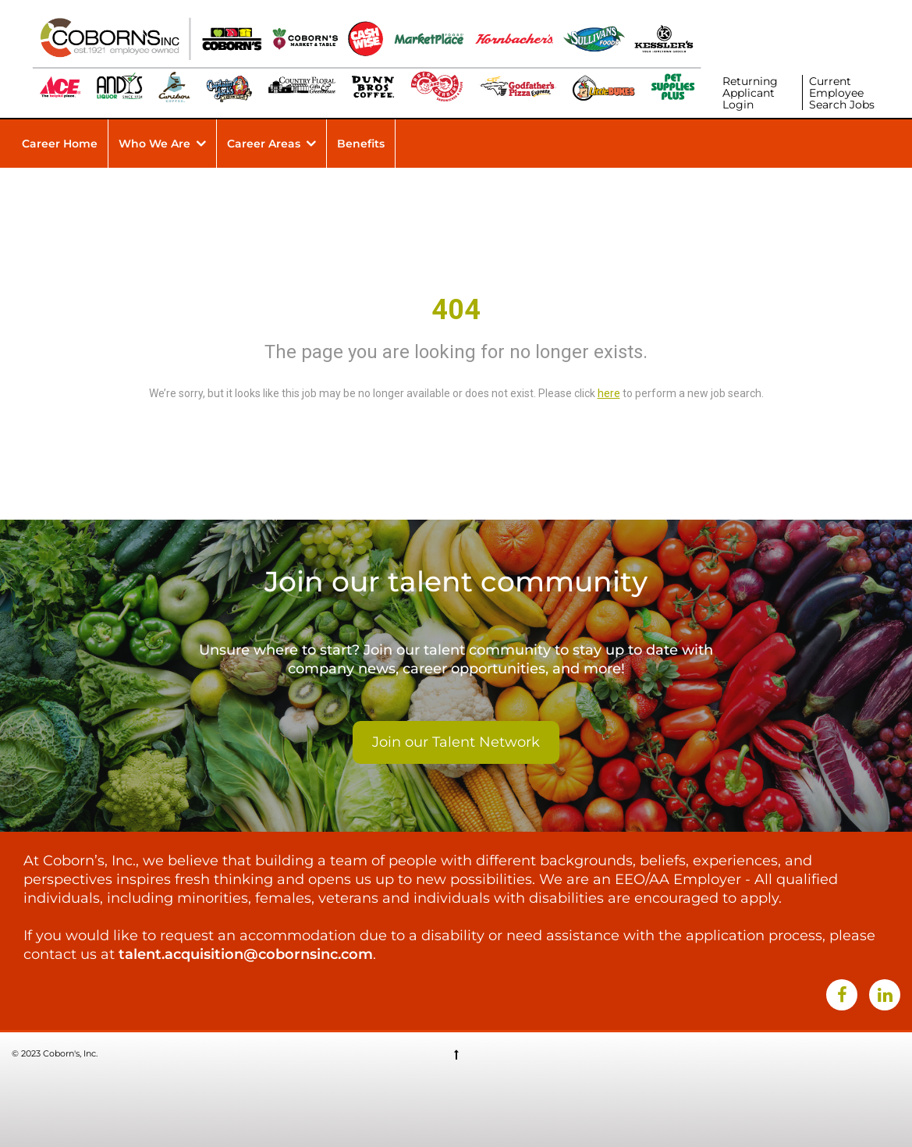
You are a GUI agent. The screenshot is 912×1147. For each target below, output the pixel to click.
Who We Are (154, 144)
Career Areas (263, 144)
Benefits (361, 144)
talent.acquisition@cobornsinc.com (246, 954)
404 (456, 309)
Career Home (60, 144)
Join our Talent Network (456, 742)
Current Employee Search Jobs (842, 93)
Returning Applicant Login (750, 93)
